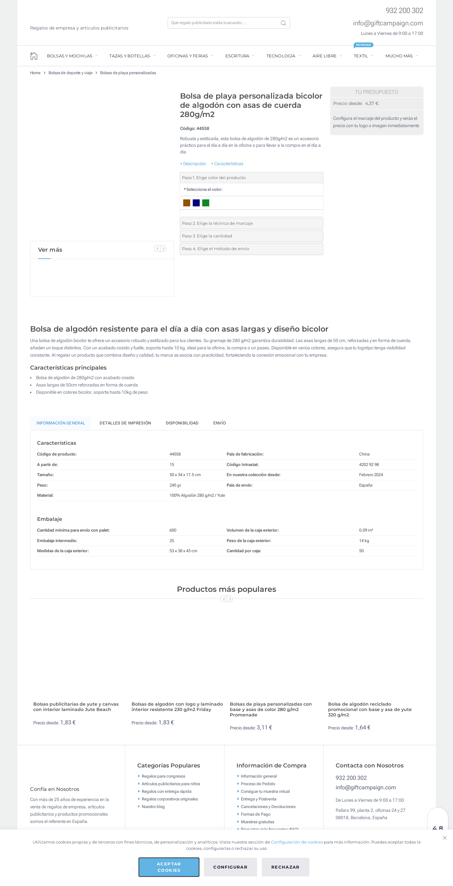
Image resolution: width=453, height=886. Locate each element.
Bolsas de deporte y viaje (71, 72)
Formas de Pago (255, 817)
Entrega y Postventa (258, 801)
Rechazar (285, 867)
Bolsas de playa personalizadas (128, 72)
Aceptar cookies (169, 867)
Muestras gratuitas (257, 824)
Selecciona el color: (203, 189)
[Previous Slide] (157, 248)
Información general (259, 779)
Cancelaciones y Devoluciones (268, 809)
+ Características (227, 163)
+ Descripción (193, 163)
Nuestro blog (153, 809)
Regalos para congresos (163, 779)
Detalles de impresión (125, 426)
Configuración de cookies (297, 841)
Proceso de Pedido (258, 786)
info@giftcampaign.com (388, 23)
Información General (60, 426)
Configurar (230, 867)
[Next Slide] (163, 248)
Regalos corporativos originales (170, 801)
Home (35, 72)
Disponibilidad (182, 426)
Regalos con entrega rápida (166, 794)
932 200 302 (404, 10)
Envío (219, 426)
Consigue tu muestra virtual (265, 794)
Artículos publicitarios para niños (171, 786)
